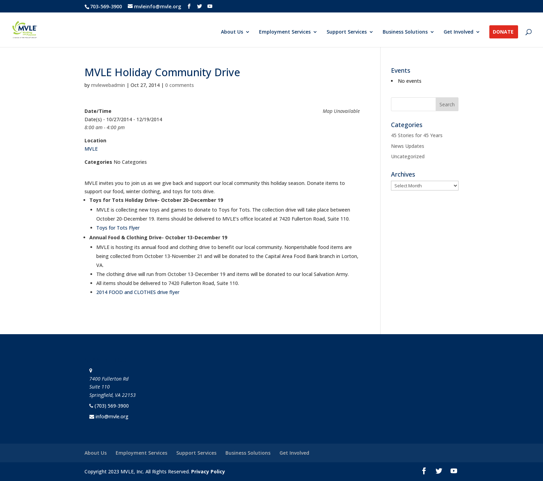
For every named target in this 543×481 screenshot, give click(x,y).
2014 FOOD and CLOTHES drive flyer (137, 292)
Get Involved (458, 32)
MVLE (91, 148)
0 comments (179, 85)
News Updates (407, 146)
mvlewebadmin (108, 85)
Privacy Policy (208, 471)
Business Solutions (405, 32)
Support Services (347, 32)
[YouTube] (209, 6)
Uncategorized (408, 156)
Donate (503, 32)
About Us (232, 32)
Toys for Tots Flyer (118, 227)
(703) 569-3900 (112, 405)
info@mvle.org (112, 416)
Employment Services (285, 32)
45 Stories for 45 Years (417, 135)
